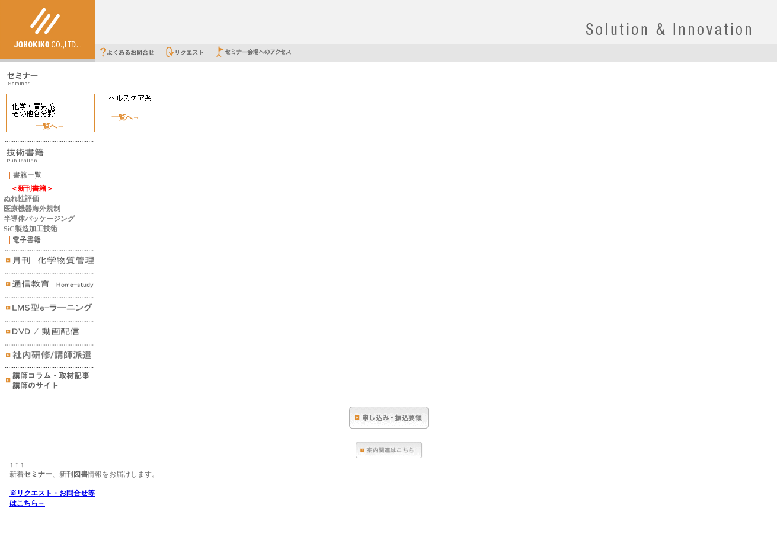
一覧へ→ (50, 126)
